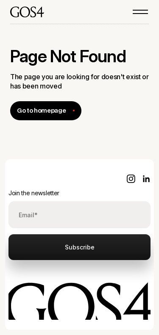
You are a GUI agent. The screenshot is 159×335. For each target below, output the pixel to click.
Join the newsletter (33, 193)
